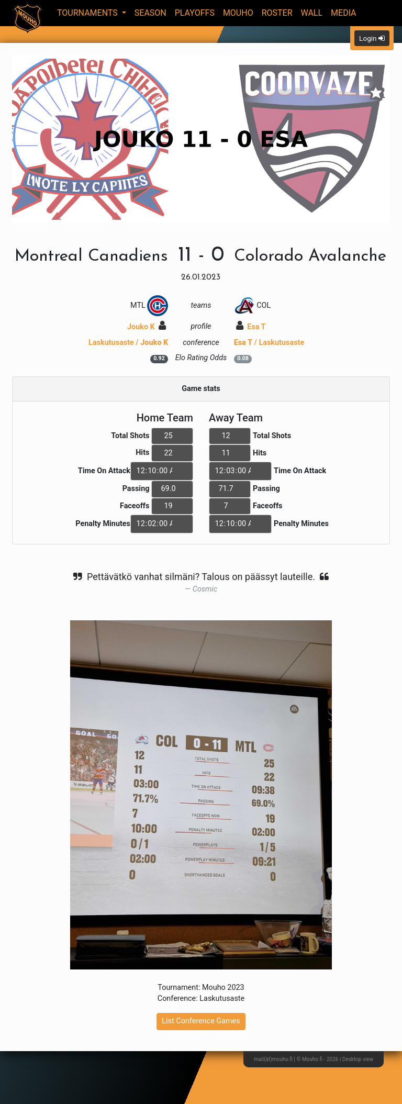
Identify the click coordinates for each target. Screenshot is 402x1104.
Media (343, 13)
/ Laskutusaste (269, 342)
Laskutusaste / (128, 342)
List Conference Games (201, 1021)
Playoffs (195, 13)
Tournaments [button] (88, 13)
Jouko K (146, 326)
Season (150, 13)
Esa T (251, 326)
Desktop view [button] (357, 1059)
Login (372, 38)
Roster (277, 13)
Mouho (238, 13)
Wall (312, 13)
